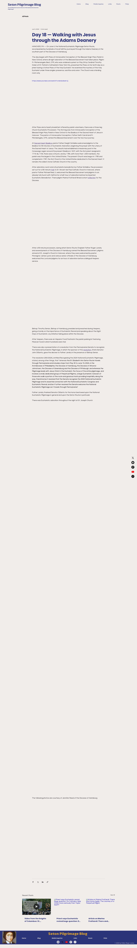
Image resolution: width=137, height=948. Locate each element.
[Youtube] (132, 471)
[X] (132, 457)
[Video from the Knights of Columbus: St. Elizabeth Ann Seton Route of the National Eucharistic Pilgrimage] (36, 907)
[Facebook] (132, 467)
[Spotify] (132, 462)
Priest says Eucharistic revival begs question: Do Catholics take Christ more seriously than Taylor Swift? (68, 920)
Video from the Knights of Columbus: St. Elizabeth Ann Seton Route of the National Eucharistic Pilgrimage (35, 920)
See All (112, 895)
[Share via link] (47, 882)
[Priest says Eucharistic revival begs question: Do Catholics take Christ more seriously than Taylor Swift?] (68, 907)
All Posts (25, 16)
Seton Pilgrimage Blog (24, 4)
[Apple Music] (132, 476)
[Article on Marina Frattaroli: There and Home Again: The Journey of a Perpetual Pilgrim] (100, 907)
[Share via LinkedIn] (43, 882)
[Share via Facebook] (33, 882)
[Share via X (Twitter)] (38, 882)
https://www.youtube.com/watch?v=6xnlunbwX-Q (50, 81)
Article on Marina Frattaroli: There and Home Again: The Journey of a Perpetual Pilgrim (99, 920)
